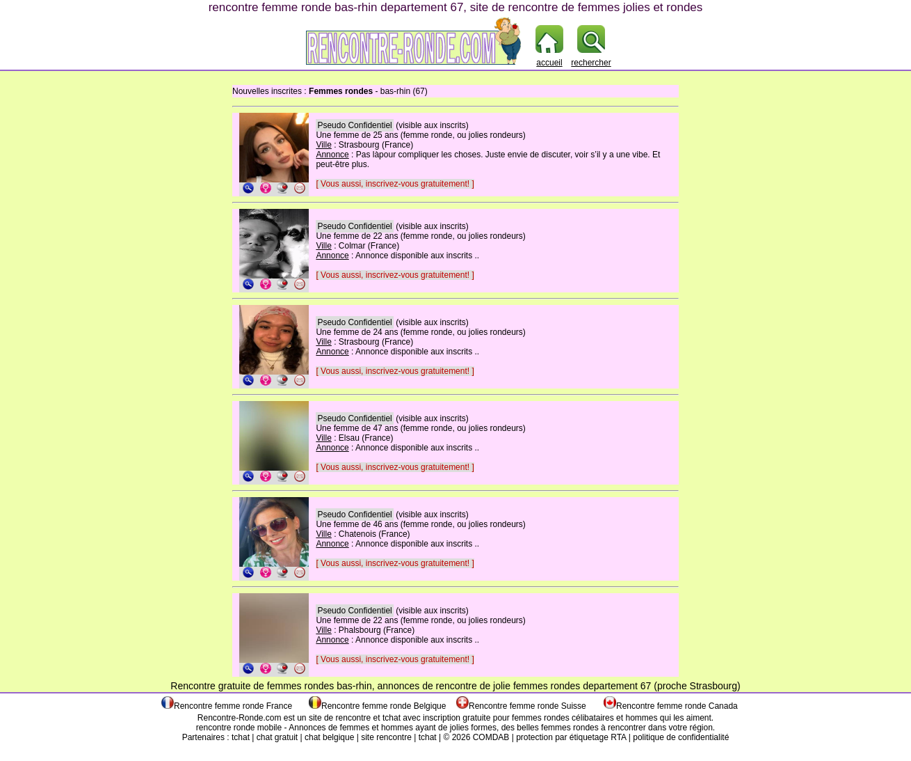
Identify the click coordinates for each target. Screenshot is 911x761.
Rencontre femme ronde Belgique (383, 706)
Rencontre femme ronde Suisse (527, 706)
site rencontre (386, 737)
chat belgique (329, 737)
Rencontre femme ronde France (233, 706)
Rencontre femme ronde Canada (677, 706)
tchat (391, 718)
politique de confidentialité (681, 737)
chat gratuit (277, 737)
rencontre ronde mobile (239, 727)
